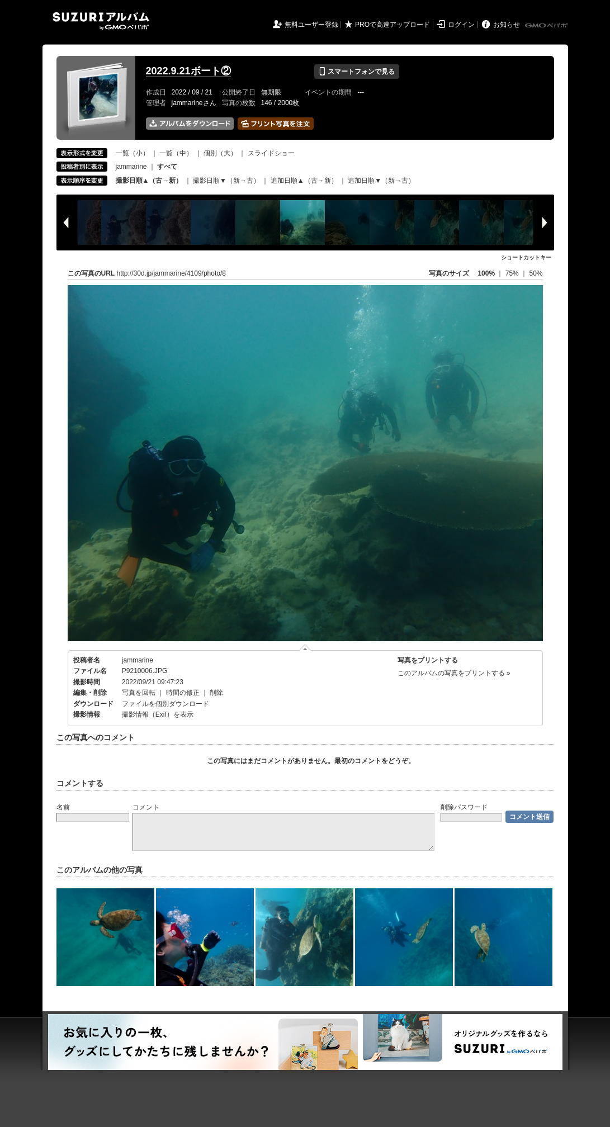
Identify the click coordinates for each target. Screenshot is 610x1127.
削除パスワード (464, 807)
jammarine (131, 167)
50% (535, 273)
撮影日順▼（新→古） (226, 180)
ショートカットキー (526, 257)
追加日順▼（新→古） (381, 180)
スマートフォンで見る (356, 71)
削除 (216, 693)
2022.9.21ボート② (188, 71)
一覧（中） (176, 153)
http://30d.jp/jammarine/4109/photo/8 (171, 273)
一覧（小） (132, 153)
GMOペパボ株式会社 (547, 25)
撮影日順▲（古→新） (149, 180)
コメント (146, 807)
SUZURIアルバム (100, 21)
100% (486, 273)
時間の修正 (183, 693)
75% (513, 273)
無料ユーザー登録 (311, 25)
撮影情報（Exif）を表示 (157, 714)
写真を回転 (138, 693)
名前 (63, 807)
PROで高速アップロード (392, 25)
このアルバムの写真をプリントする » (454, 673)
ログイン (461, 25)
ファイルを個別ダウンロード (165, 704)
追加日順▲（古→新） (304, 180)
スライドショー (271, 153)
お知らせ (506, 25)
